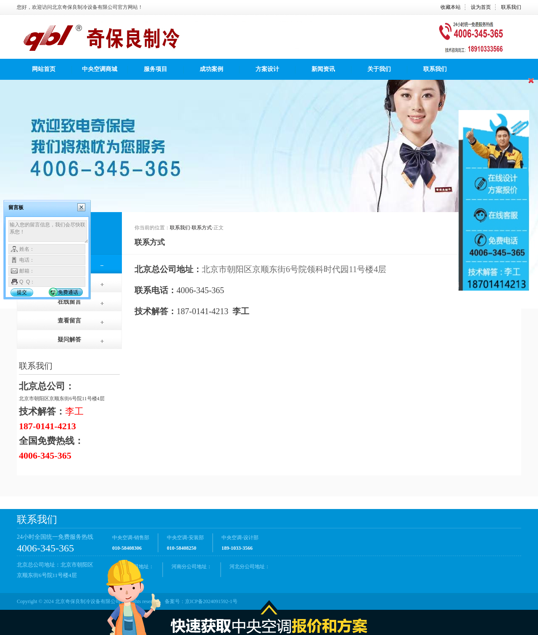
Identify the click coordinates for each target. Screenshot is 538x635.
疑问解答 (69, 339)
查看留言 (69, 321)
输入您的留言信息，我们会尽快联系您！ (48, 231)
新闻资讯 (323, 69)
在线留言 (69, 302)
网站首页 (43, 69)
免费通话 (68, 292)
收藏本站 (450, 7)
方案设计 (267, 69)
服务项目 (155, 69)
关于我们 (379, 69)
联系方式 (202, 228)
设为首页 (481, 7)
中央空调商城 (99, 69)
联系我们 (511, 7)
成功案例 (211, 69)
